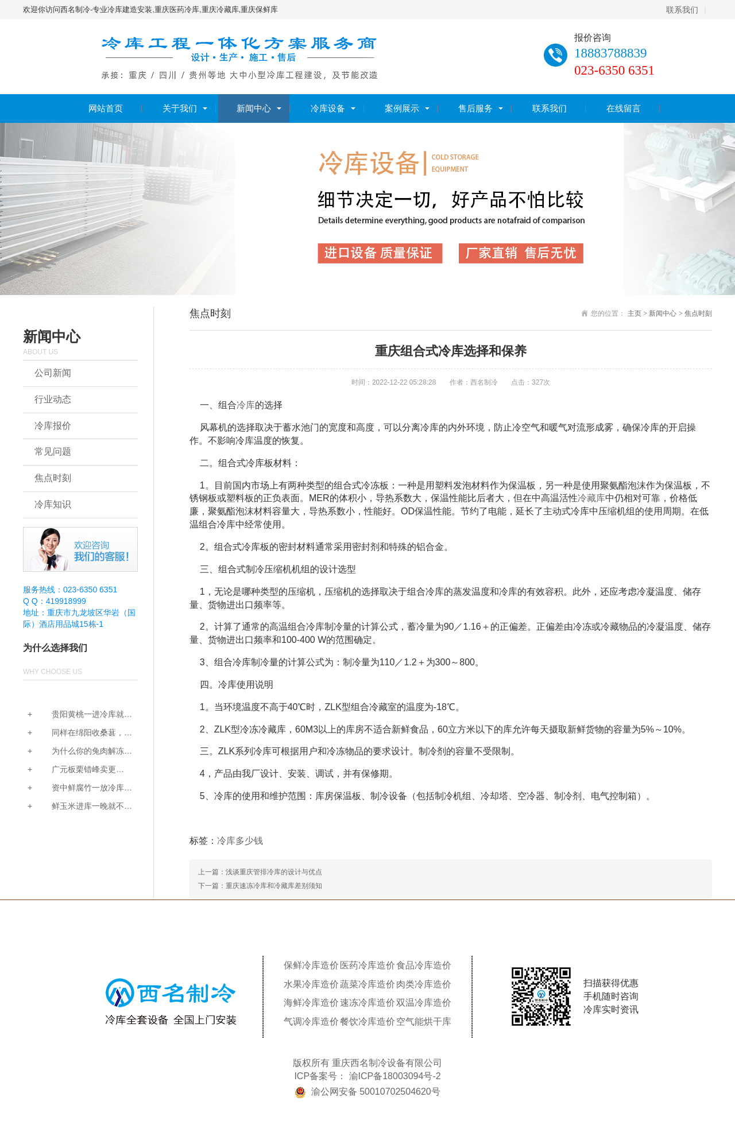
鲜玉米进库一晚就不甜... (73, 806)
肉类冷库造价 (423, 984)
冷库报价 (52, 426)
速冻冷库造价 (367, 1002)
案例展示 (402, 108)
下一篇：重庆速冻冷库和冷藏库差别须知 (260, 886)
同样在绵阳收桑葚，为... (73, 733)
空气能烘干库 (423, 1021)
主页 (634, 313)
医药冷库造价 (367, 965)
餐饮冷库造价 (367, 1021)
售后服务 (475, 108)
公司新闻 (52, 373)
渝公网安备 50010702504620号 (375, 1091)
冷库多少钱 (240, 841)
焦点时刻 (52, 478)
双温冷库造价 (423, 1002)
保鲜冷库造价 (311, 965)
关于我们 (180, 108)
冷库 (246, 405)
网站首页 (105, 108)
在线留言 (623, 108)
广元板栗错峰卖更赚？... (69, 770)
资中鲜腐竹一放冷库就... (73, 788)
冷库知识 (52, 504)
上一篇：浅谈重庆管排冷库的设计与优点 (260, 872)
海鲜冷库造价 (311, 1002)
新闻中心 (254, 108)
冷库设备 (328, 108)
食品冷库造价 (423, 965)
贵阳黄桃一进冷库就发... (73, 715)
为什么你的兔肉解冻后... (73, 751)
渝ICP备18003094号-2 (395, 1076)
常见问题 (52, 451)
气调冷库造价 (311, 1021)
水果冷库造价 (311, 984)
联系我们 (682, 9)
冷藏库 (591, 498)
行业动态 (52, 399)
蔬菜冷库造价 (367, 984)
